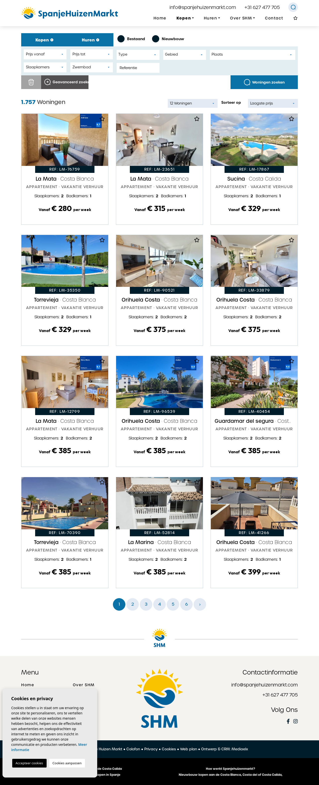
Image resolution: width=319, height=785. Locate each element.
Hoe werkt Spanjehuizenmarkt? (230, 769)
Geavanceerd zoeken (66, 82)
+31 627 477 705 (262, 7)
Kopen (44, 39)
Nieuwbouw (168, 38)
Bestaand (131, 38)
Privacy (151, 749)
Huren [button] (210, 18)
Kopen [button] (183, 18)
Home (160, 18)
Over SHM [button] (241, 18)
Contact (274, 18)
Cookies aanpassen (67, 763)
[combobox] (138, 55)
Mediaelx (240, 749)
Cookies (169, 749)
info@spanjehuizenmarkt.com (202, 7)
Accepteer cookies (29, 763)
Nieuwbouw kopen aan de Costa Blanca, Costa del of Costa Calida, (230, 775)
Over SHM (84, 684)
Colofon (133, 749)
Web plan (188, 749)
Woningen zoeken (264, 82)
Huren (90, 39)
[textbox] (139, 54)
